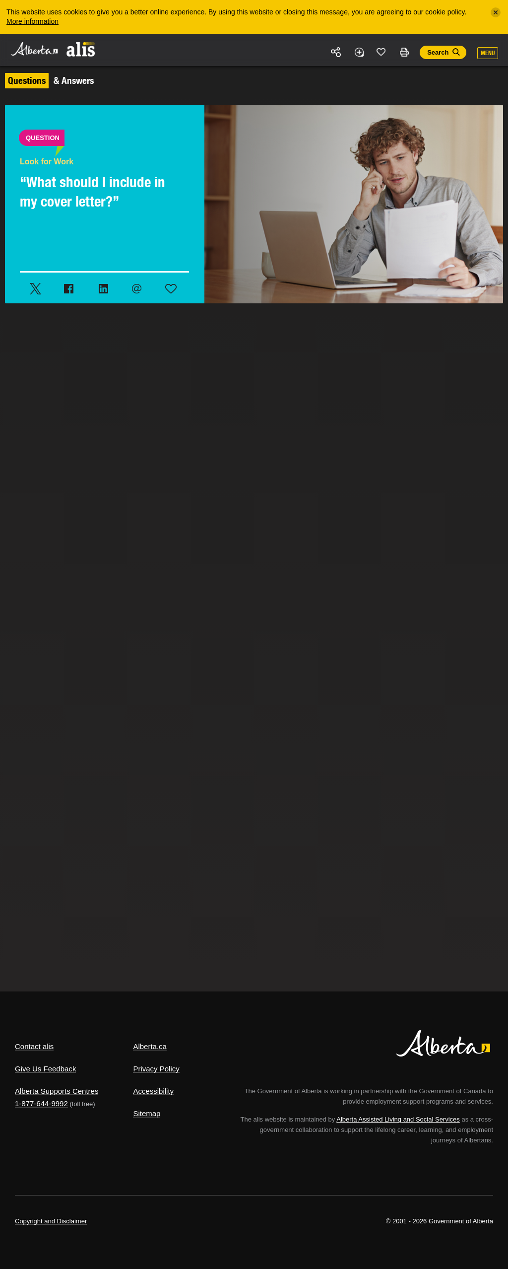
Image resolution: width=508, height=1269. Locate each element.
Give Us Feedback (45, 1068)
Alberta (34, 49)
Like (381, 52)
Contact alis (34, 1046)
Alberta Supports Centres (56, 1091)
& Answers (49, 80)
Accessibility (153, 1091)
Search (437, 52)
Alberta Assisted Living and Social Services (398, 1119)
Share (336, 52)
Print (404, 52)
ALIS (81, 49)
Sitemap (146, 1113)
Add (359, 52)
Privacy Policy (156, 1068)
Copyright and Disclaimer (51, 1221)
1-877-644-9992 (41, 1103)
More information (32, 21)
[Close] (496, 12)
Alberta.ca (150, 1046)
